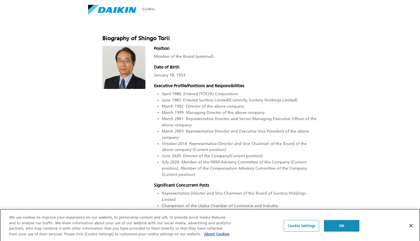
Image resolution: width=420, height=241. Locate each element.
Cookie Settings (301, 227)
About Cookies (216, 235)
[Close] (411, 227)
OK (341, 227)
